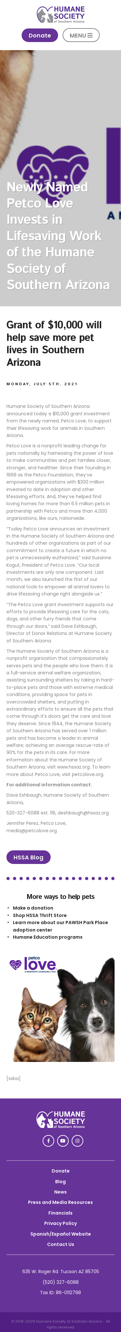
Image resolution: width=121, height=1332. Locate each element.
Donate (61, 1171)
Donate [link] (40, 35)
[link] (61, 21)
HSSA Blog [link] (29, 857)
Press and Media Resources (60, 1202)
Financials (60, 1213)
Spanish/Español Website (60, 1234)
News (60, 1192)
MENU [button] (81, 35)
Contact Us (60, 1244)
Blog (60, 1181)
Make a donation (33, 908)
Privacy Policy (60, 1223)
